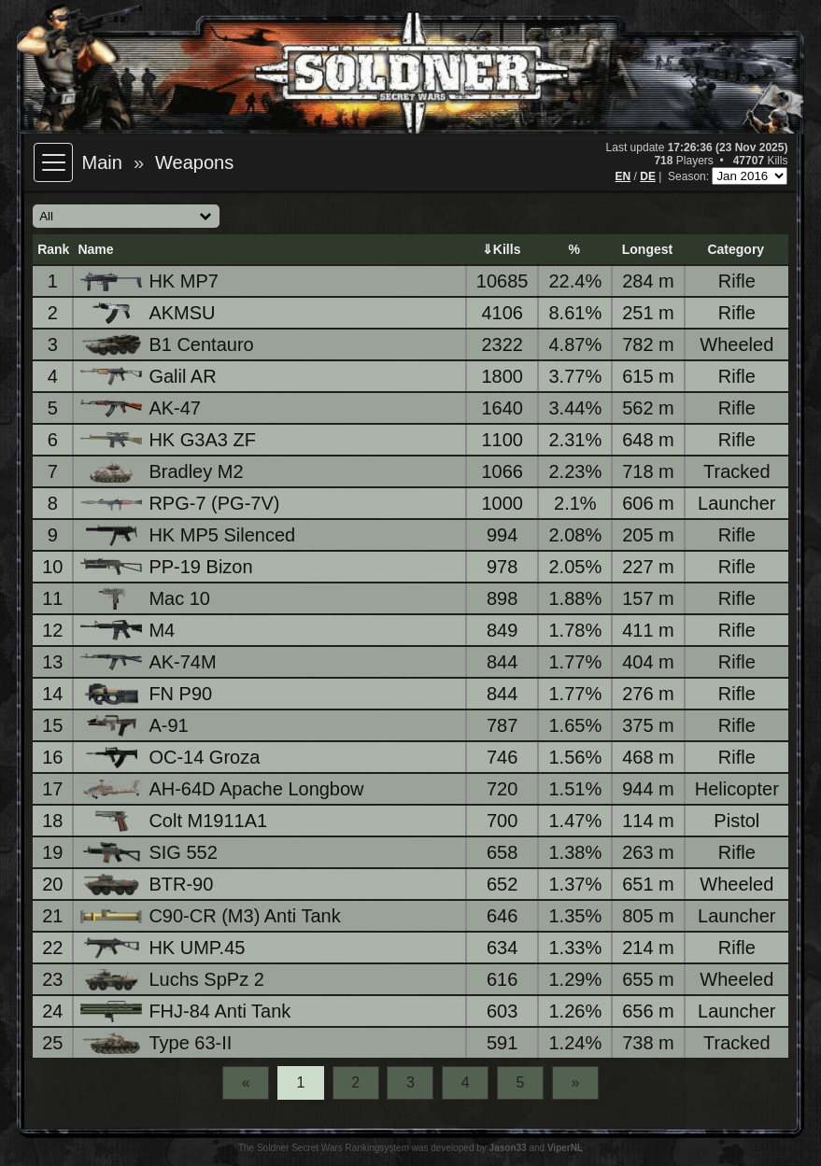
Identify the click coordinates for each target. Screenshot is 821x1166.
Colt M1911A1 (175, 821)
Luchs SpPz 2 (173, 979)
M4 (129, 630)
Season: (690, 176)
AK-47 (142, 408)
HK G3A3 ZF (169, 439)
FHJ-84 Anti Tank (186, 1011)
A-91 (135, 726)
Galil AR (149, 376)
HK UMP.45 (164, 948)
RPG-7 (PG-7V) (181, 503)
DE (648, 176)
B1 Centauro (168, 345)
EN (623, 176)
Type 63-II (157, 1043)
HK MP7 (150, 281)
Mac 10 (146, 599)
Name (95, 249)
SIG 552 (150, 853)
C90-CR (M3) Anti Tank (211, 916)
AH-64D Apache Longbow (223, 789)
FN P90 (147, 694)
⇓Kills (501, 249)
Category (735, 249)
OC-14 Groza (171, 757)
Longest (647, 249)
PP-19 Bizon (167, 566)
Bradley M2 (163, 472)
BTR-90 (148, 884)
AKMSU (149, 313)
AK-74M (149, 662)
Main (102, 162)
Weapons (194, 162)
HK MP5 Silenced (189, 535)
